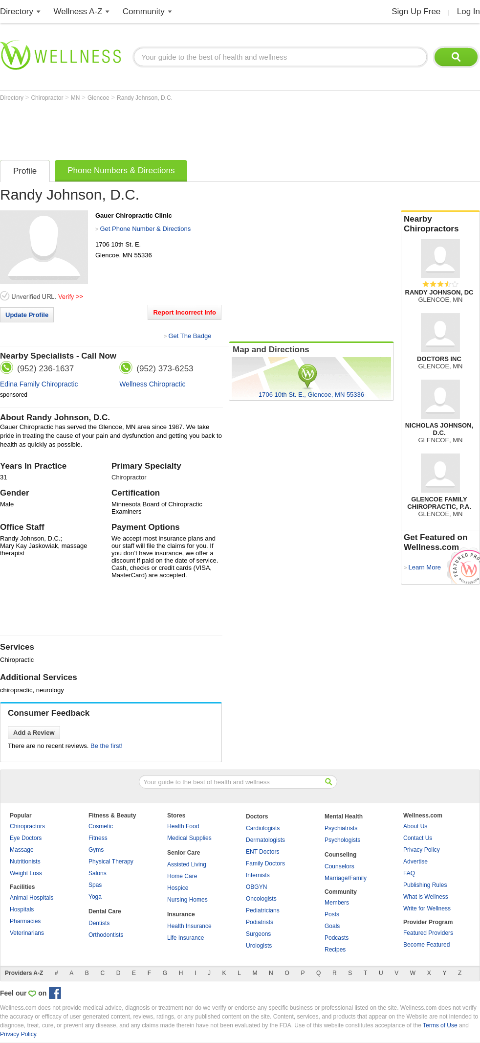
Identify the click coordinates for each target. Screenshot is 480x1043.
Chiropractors (27, 826)
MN (76, 97)
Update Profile (26, 314)
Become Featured (426, 944)
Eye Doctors (26, 838)
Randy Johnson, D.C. (145, 97)
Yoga (95, 896)
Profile (25, 171)
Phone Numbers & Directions (121, 170)
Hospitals (22, 909)
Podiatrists (259, 922)
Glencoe (99, 97)
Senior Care (183, 852)
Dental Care (104, 911)
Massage (22, 849)
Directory (16, 11)
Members (337, 902)
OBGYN (256, 887)
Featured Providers (428, 933)
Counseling (340, 854)
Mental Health (344, 816)
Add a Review (34, 732)
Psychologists (342, 840)
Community (144, 11)
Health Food (183, 826)
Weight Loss (26, 873)
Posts (332, 914)
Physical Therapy (110, 861)
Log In (468, 11)
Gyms (96, 849)
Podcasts (337, 937)
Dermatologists (265, 840)
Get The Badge (189, 336)
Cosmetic (100, 826)
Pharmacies (25, 921)
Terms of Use (440, 1025)
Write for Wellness (427, 908)
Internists (258, 875)
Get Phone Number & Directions (145, 228)
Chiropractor (48, 97)
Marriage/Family (346, 878)
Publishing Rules (425, 885)
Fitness (98, 838)
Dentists (98, 923)
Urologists (259, 945)
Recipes (335, 949)
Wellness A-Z (78, 11)
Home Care (182, 876)
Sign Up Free (416, 11)
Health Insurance (189, 926)
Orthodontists (105, 934)
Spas (95, 885)
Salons (97, 873)
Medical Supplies (189, 838)
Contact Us (417, 838)
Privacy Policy (421, 849)
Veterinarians (27, 933)
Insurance (181, 914)
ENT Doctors (262, 851)
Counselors (339, 866)
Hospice (177, 887)
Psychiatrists (341, 828)
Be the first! (106, 745)
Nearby (440, 224)
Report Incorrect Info (184, 312)
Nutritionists (25, 861)
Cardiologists (263, 828)
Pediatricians (263, 910)
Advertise (415, 861)
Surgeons (258, 933)
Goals (332, 926)
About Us (415, 826)
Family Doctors (265, 863)
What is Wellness (425, 896)
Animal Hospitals (31, 897)
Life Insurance (185, 937)
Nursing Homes (187, 899)
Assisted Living (186, 864)
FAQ (409, 873)
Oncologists (261, 898)
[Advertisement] (178, 128)
